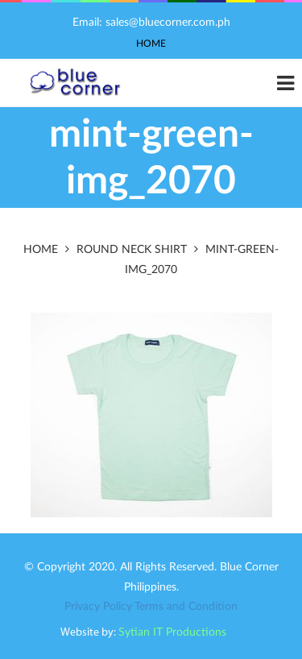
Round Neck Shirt (132, 249)
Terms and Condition (186, 606)
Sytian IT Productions (172, 632)
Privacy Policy (98, 606)
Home (151, 43)
